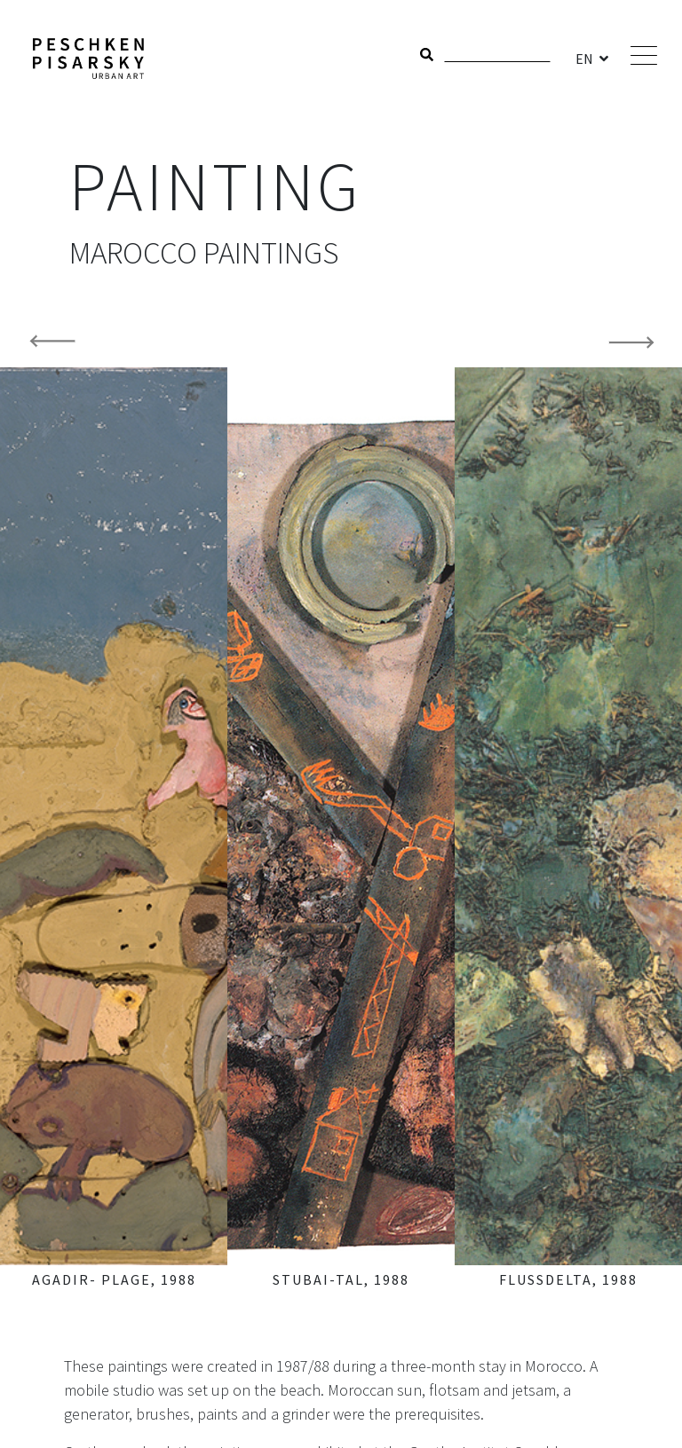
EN (585, 58)
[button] (51, 806)
